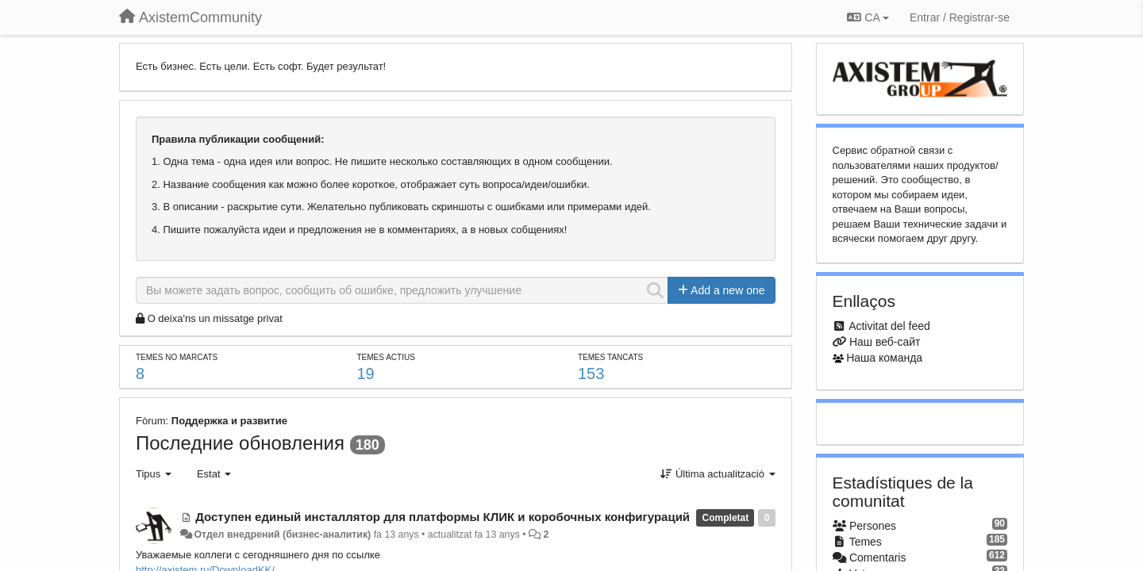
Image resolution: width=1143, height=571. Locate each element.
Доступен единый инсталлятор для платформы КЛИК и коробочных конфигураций (442, 516)
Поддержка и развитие (229, 421)
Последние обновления (240, 443)
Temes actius (385, 357)
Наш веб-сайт (885, 341)
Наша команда (884, 357)
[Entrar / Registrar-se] (959, 17)
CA (867, 17)
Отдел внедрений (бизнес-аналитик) (282, 534)
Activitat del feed (889, 326)
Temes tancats (610, 357)
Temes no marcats (176, 357)
